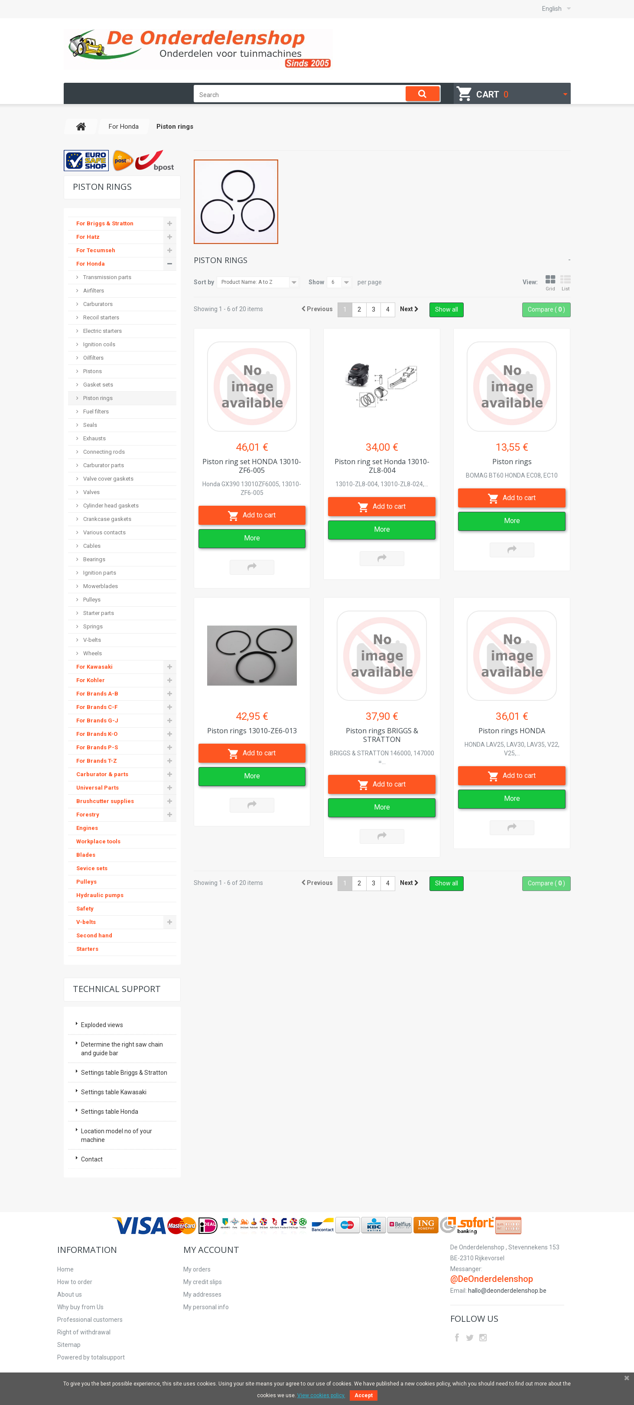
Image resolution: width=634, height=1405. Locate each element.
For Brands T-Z (96, 761)
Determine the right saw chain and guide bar (122, 1049)
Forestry (87, 814)
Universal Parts (97, 787)
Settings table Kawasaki (113, 1092)
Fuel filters (95, 411)
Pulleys (91, 599)
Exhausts (94, 438)
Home (65, 1269)
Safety (85, 908)
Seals (89, 425)
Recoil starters (100, 317)
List (565, 283)
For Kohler (90, 680)
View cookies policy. (321, 1395)
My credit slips (202, 1281)
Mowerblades (100, 586)
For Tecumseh (95, 250)
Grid (550, 283)
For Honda (90, 263)
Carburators (97, 304)
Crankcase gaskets (106, 519)
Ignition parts (99, 572)
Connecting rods (103, 452)
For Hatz (88, 237)
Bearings (93, 559)
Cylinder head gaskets (110, 505)
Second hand (94, 935)
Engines (87, 828)
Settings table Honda (109, 1111)
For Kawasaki (94, 666)
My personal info (206, 1307)
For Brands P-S (97, 747)
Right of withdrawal (84, 1332)
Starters (87, 949)
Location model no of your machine (116, 1135)
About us (69, 1294)
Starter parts (98, 613)
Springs (92, 626)
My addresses (202, 1294)
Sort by (204, 282)
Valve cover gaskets (107, 478)
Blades (85, 855)
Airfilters (93, 290)
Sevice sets (91, 868)
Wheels (92, 653)
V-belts (91, 640)
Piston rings (97, 398)
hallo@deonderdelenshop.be (507, 1290)
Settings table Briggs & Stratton (124, 1072)
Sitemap (69, 1344)
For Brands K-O (96, 734)
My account (211, 1249)
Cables (91, 546)
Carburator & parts (102, 774)
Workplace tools (98, 841)
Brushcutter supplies (105, 801)
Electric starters (102, 331)
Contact (92, 1159)
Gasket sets (97, 384)
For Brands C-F (96, 707)
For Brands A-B (97, 693)
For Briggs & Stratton (104, 223)
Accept (363, 1395)
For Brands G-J (97, 720)
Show (316, 282)
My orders (197, 1269)
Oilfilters (93, 358)
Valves (91, 492)
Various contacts (104, 532)
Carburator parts (103, 465)
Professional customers (90, 1319)
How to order (74, 1281)
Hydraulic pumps (100, 895)
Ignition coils (98, 344)
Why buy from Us (80, 1307)
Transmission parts (106, 277)
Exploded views (102, 1024)
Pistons (92, 371)
